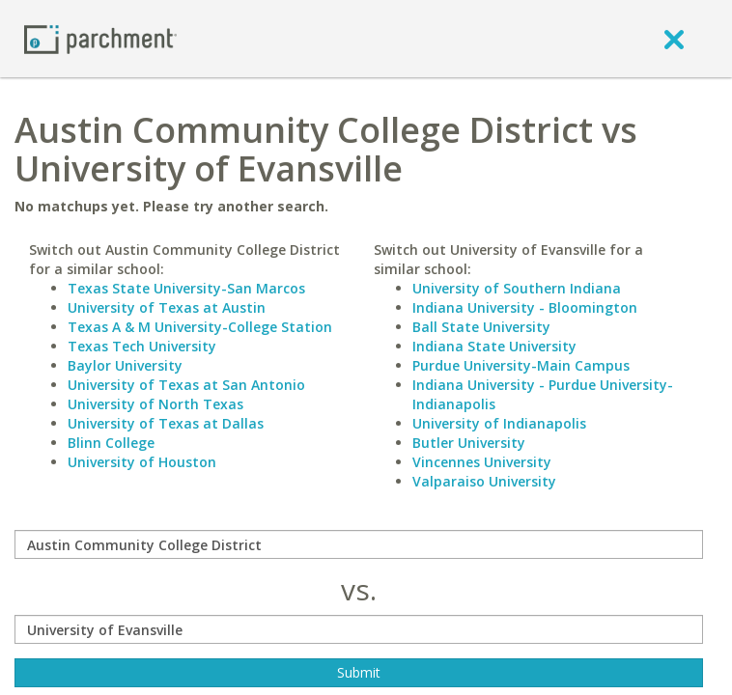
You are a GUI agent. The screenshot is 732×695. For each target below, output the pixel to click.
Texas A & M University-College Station (200, 327)
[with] (358, 629)
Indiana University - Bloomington (524, 307)
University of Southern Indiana (516, 288)
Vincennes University (481, 462)
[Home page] (100, 38)
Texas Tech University (142, 346)
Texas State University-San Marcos (186, 288)
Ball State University (481, 327)
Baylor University (125, 365)
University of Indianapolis (499, 423)
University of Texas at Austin (167, 307)
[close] (674, 38)
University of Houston (142, 462)
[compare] (358, 544)
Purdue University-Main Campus (521, 365)
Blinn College (111, 442)
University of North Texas (155, 404)
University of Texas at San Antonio (186, 384)
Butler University (468, 442)
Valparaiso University (484, 481)
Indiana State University (494, 346)
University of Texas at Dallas (166, 423)
